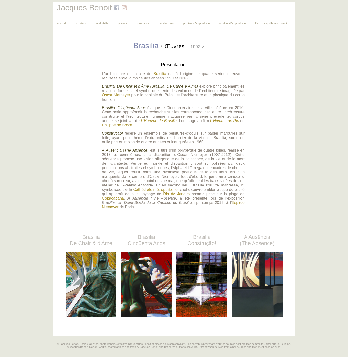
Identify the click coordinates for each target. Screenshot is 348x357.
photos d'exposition (196, 23)
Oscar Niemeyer (116, 95)
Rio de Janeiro (176, 194)
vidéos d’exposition (232, 23)
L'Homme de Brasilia (158, 121)
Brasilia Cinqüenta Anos (146, 240)
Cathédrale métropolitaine (155, 189)
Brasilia (159, 74)
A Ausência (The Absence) (257, 240)
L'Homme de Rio (224, 121)
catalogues (166, 23)
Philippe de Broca (117, 125)
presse (122, 23)
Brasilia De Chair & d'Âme (91, 240)
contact (81, 23)
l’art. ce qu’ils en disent (271, 23)
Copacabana (113, 198)
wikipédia (101, 23)
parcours (143, 23)
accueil (61, 23)
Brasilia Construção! (202, 240)
